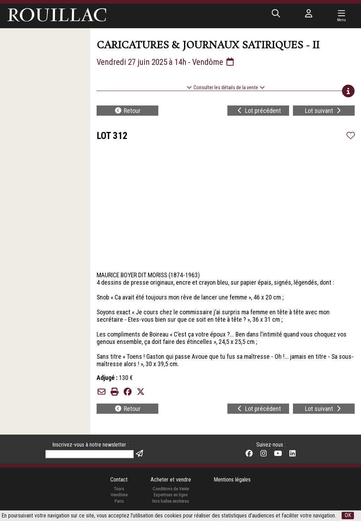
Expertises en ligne (171, 495)
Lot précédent (258, 111)
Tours (119, 489)
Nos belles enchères (170, 502)
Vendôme (118, 495)
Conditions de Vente (171, 489)
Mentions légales (232, 480)
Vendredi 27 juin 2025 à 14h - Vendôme (168, 62)
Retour (127, 111)
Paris (118, 502)
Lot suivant (324, 111)
